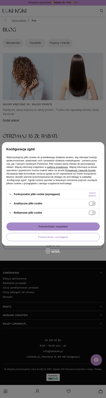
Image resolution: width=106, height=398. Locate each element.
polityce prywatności (57, 167)
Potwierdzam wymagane (53, 237)
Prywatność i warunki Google (80, 170)
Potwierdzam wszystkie (53, 226)
